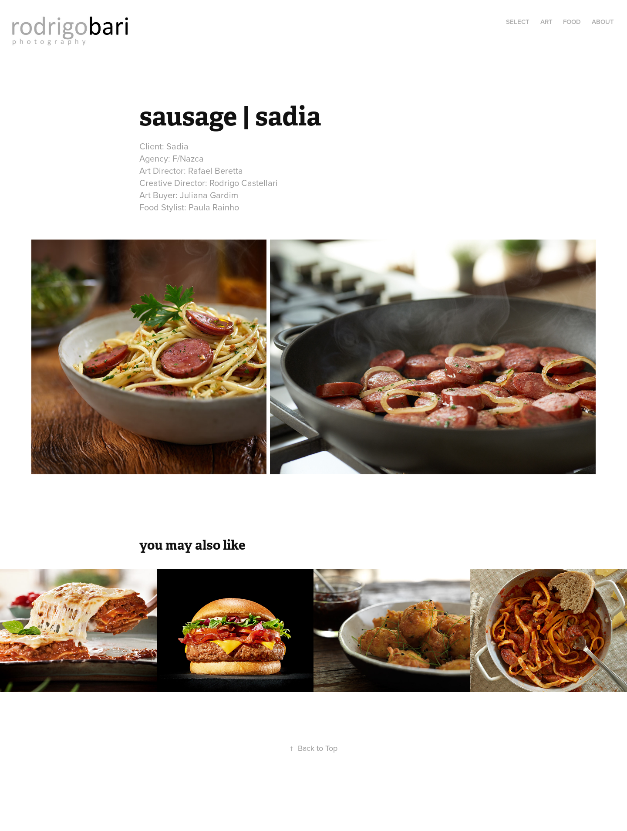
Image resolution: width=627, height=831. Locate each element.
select (517, 21)
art (546, 21)
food (572, 21)
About (603, 21)
